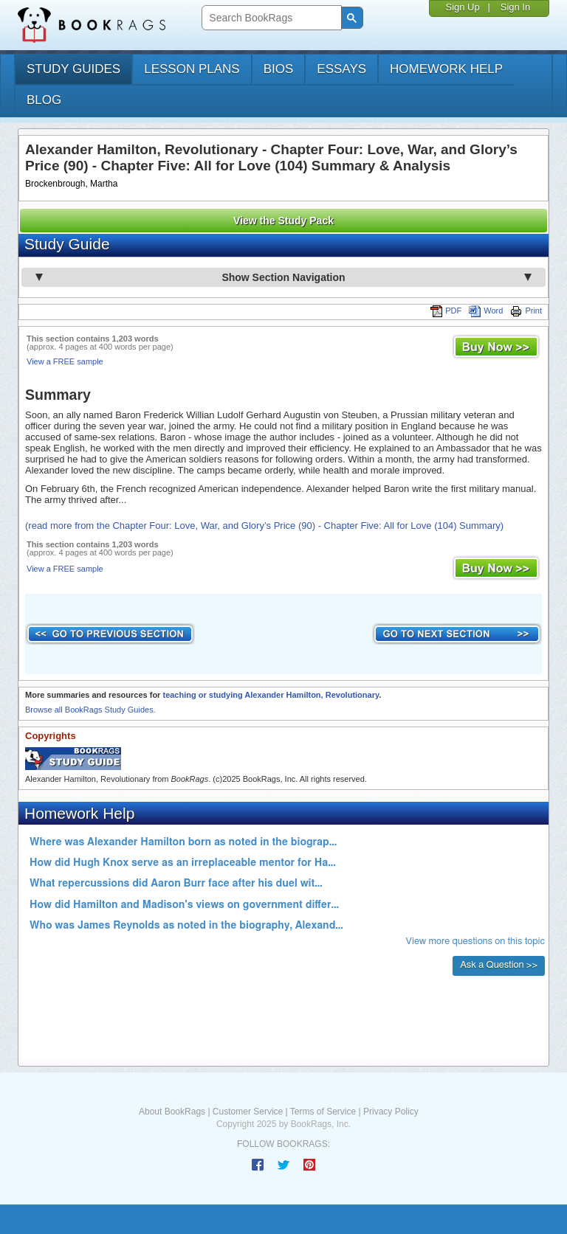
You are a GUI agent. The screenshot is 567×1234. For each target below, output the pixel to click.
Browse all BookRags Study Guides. (90, 709)
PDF (445, 310)
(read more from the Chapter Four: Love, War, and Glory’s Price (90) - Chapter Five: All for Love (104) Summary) (264, 525)
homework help (446, 69)
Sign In (515, 7)
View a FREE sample (65, 361)
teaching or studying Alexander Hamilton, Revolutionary (270, 694)
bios (279, 69)
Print (526, 310)
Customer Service (248, 1111)
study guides (73, 69)
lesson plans (191, 69)
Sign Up (462, 7)
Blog (44, 100)
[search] (270, 18)
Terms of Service (323, 1111)
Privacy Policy (391, 1111)
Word (486, 310)
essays (341, 69)
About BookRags (172, 1111)
